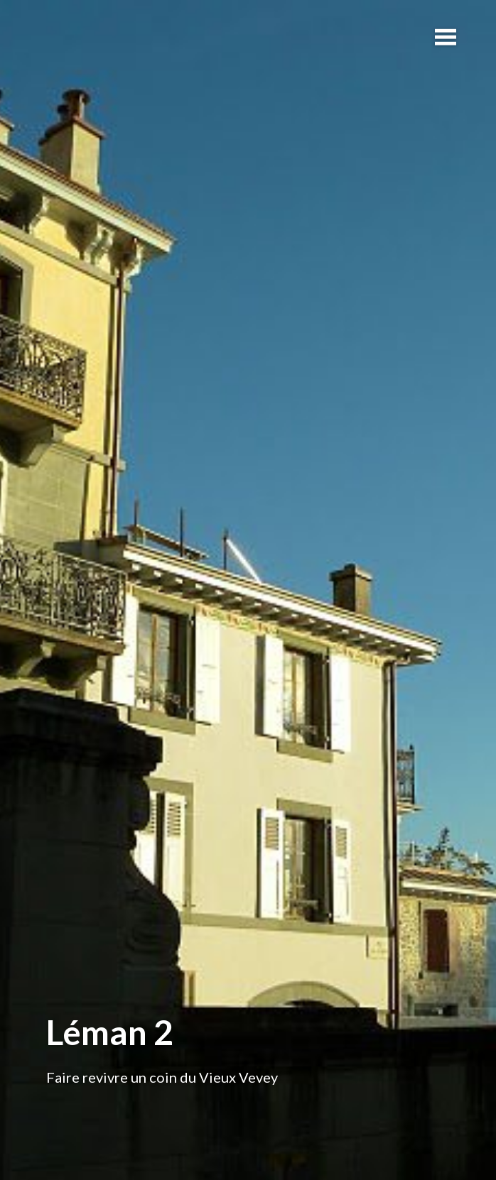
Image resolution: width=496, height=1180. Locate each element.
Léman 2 (109, 1032)
